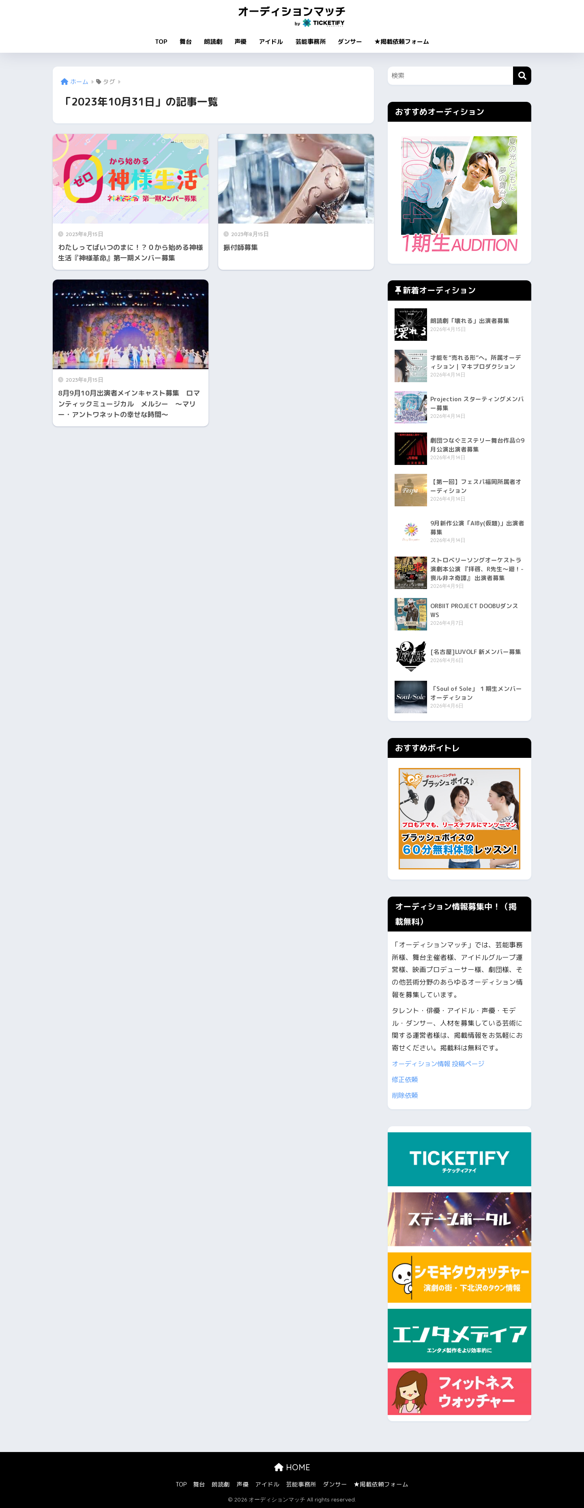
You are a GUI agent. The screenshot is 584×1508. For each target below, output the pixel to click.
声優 (240, 41)
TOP (161, 41)
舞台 (186, 41)
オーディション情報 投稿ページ (441, 1063)
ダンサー (350, 41)
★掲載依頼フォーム (401, 41)
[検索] (522, 76)
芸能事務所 (310, 41)
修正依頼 (405, 1079)
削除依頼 (405, 1095)
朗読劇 (213, 41)
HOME (292, 1467)
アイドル (271, 41)
